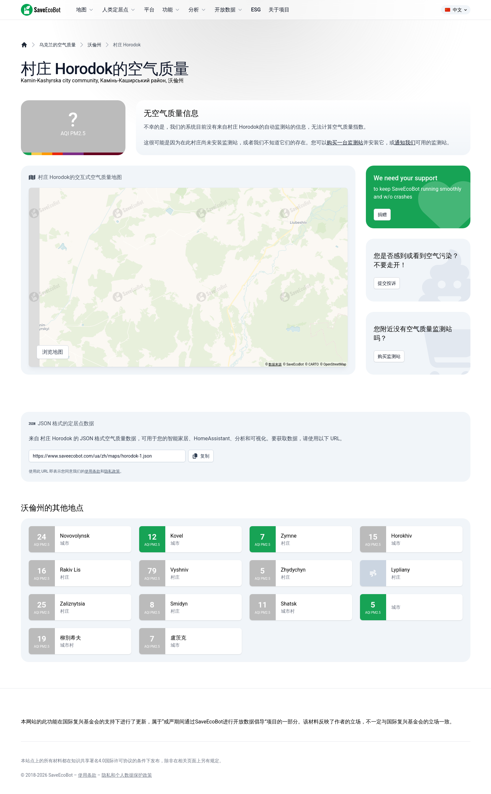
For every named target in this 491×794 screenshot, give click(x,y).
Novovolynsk (93, 536)
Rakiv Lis (93, 570)
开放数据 (229, 10)
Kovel (204, 536)
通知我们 (405, 142)
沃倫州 (94, 44)
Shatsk (314, 604)
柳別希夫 (93, 638)
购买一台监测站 (345, 142)
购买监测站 (389, 356)
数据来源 (275, 364)
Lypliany (424, 570)
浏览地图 (53, 352)
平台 (149, 10)
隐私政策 (112, 471)
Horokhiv (424, 536)
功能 (171, 10)
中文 (455, 9)
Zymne (314, 536)
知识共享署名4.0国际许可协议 (101, 760)
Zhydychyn (314, 570)
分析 (197, 10)
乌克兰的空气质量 (57, 44)
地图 (85, 10)
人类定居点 (119, 10)
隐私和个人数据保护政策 (127, 775)
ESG (256, 10)
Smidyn (204, 604)
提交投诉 (387, 283)
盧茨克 (204, 638)
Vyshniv (204, 570)
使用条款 (92, 471)
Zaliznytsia (93, 604)
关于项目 (279, 10)
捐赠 (382, 214)
